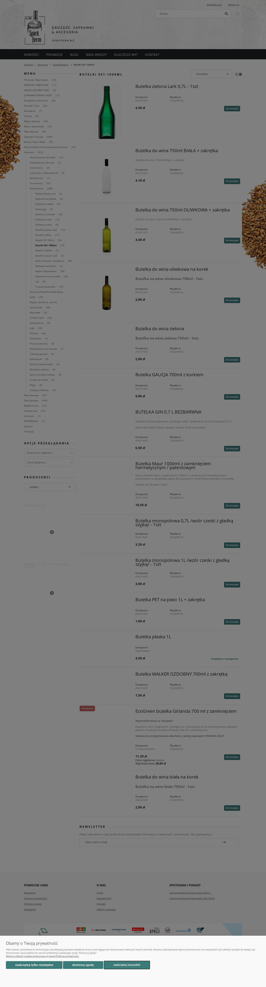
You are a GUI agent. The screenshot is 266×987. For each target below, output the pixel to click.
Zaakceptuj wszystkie (126, 964)
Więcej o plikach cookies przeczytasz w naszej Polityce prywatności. (42, 956)
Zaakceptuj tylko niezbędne (34, 964)
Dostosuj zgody (83, 964)
